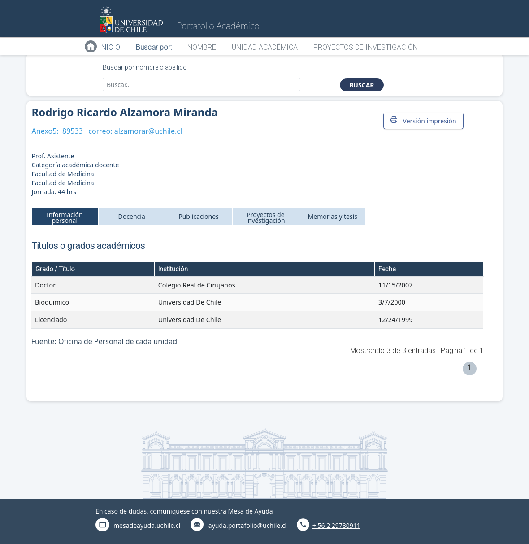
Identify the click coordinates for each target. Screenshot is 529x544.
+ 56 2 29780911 (336, 525)
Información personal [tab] (65, 217)
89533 (72, 131)
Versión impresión (423, 120)
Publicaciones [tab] (198, 216)
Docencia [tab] (131, 216)
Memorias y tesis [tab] (333, 216)
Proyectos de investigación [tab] (265, 217)
